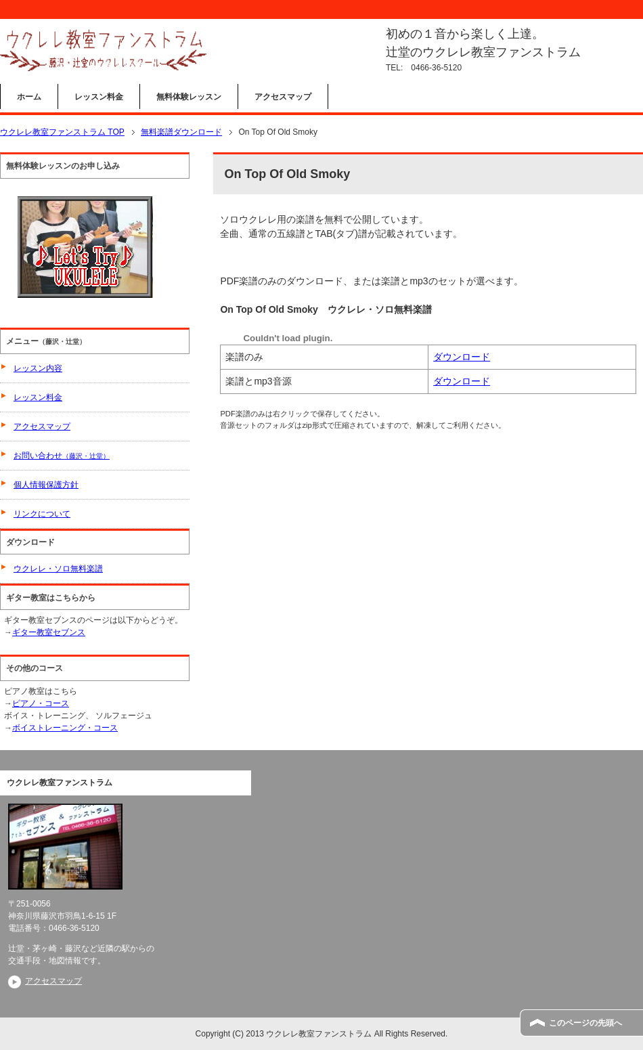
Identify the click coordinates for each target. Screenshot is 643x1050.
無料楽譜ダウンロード (181, 132)
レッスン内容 (38, 368)
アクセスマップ (282, 97)
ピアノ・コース (40, 703)
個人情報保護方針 (46, 484)
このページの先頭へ (585, 1023)
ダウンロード (461, 356)
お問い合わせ (62, 455)
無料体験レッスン (188, 97)
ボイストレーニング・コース (65, 727)
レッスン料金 (98, 97)
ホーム (29, 97)
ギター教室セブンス (48, 632)
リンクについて (42, 514)
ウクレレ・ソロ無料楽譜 (58, 568)
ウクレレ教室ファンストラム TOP (62, 132)
